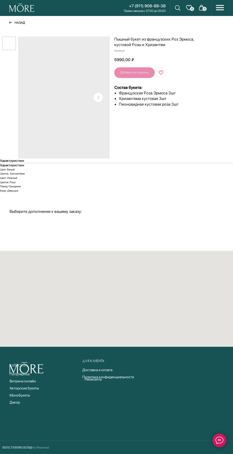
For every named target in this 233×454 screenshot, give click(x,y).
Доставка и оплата (97, 370)
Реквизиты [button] (93, 379)
